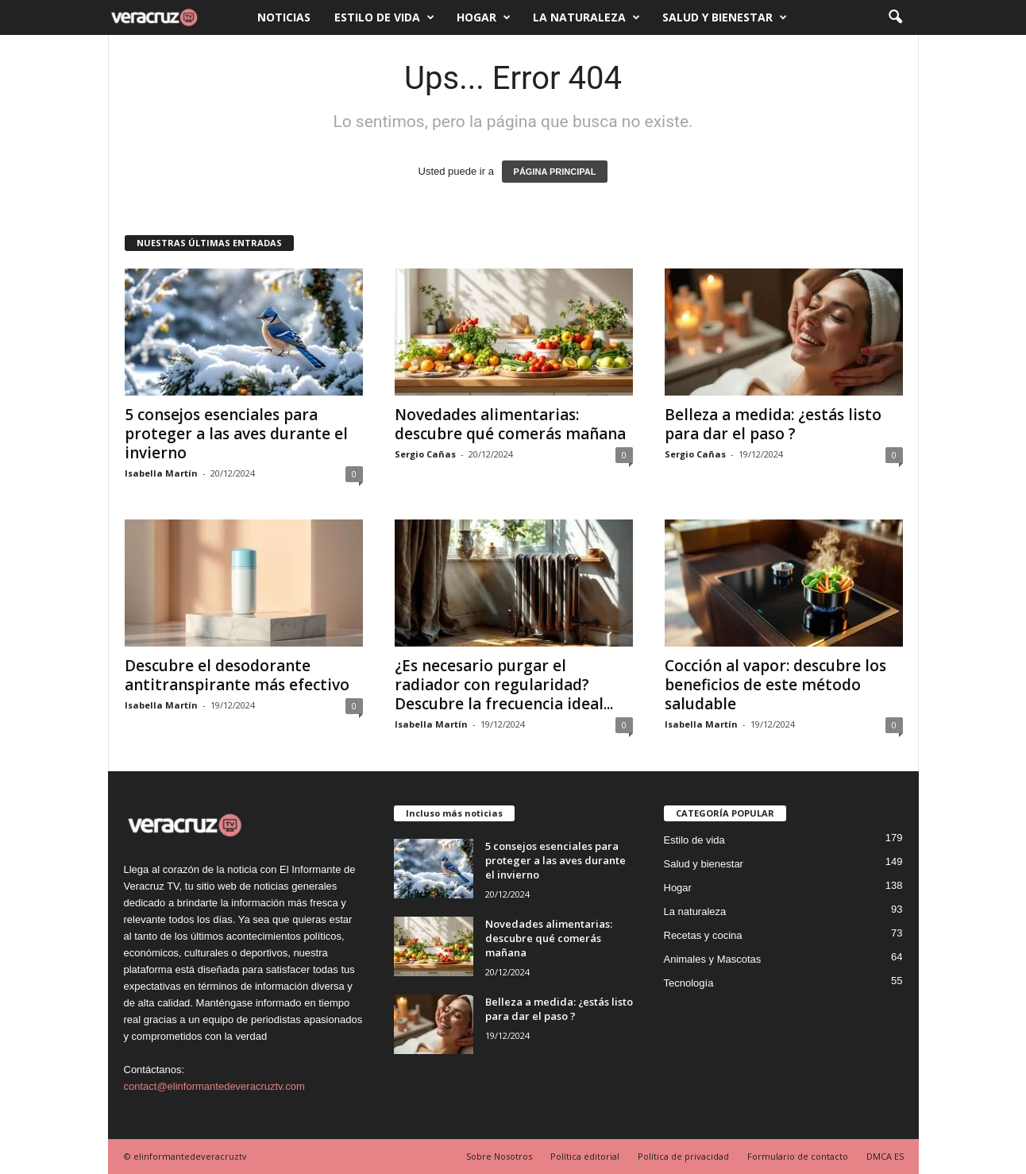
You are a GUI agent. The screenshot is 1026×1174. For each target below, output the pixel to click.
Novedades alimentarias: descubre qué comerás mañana (510, 424)
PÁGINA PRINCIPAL (555, 171)
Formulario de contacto (797, 1156)
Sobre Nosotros (499, 1156)
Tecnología (689, 983)
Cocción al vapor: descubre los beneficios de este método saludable (775, 684)
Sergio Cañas (425, 454)
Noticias (283, 17)
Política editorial (584, 1156)
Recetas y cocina (703, 935)
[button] (895, 17)
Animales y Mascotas (713, 959)
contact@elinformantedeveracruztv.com (214, 1086)
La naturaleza (586, 17)
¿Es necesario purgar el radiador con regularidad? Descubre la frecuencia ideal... (504, 684)
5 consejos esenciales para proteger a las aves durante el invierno (236, 433)
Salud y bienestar (724, 17)
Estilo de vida (384, 17)
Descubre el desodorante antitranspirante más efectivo (237, 675)
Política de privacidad (683, 1156)
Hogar (484, 17)
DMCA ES (885, 1156)
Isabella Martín (161, 473)
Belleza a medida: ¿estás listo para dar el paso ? (773, 424)
